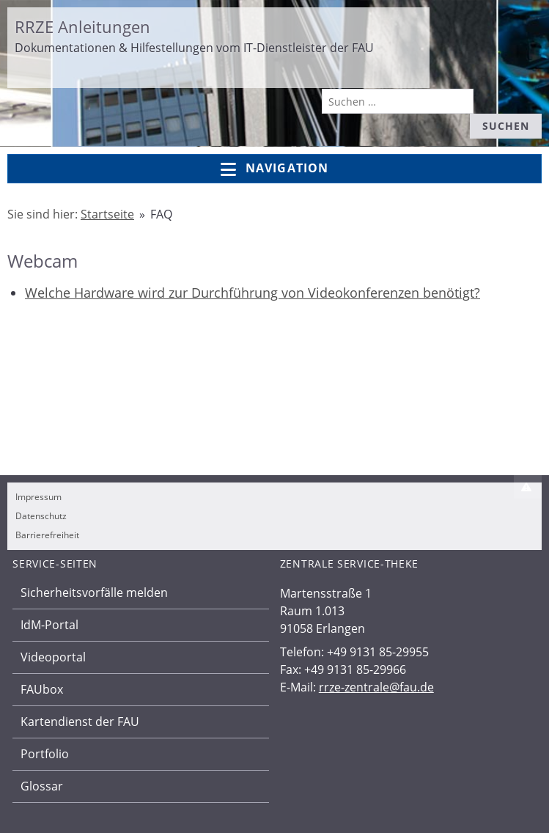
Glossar (42, 786)
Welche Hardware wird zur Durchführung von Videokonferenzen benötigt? (252, 292)
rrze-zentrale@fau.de (376, 687)
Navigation (274, 169)
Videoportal (53, 657)
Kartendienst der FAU (80, 721)
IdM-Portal (49, 625)
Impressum (38, 497)
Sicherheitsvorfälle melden (94, 592)
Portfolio (45, 754)
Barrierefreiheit (47, 535)
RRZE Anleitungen (82, 26)
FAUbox (42, 689)
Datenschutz (41, 516)
